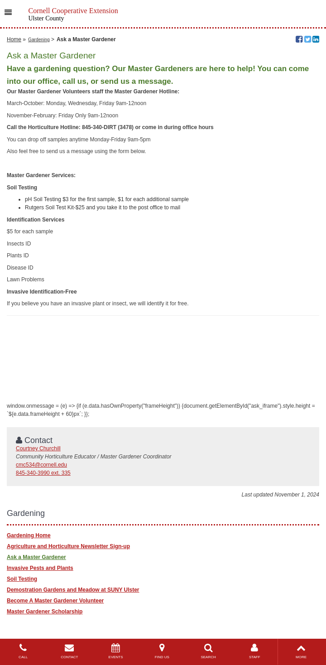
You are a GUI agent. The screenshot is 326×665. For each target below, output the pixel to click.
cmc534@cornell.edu (41, 465)
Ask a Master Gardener (36, 557)
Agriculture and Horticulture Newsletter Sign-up (68, 546)
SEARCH (208, 651)
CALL (23, 651)
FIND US (162, 651)
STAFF (254, 651)
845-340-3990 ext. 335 (43, 473)
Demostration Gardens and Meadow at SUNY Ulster (73, 590)
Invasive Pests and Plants (40, 568)
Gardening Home (29, 535)
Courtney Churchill (38, 448)
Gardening (39, 39)
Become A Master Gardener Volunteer (55, 601)
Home (14, 39)
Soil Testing (22, 579)
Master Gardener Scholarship (44, 611)
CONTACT (69, 651)
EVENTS (115, 651)
